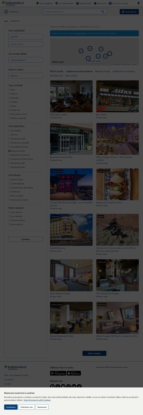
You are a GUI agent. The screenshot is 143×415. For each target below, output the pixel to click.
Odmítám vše (27, 407)
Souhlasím (11, 407)
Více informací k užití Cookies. (37, 400)
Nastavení (42, 407)
